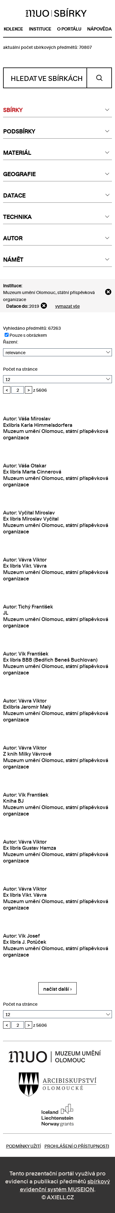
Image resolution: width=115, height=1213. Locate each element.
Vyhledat (99, 77)
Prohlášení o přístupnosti (76, 1146)
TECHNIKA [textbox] (17, 216)
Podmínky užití (23, 1146)
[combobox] (57, 109)
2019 (34, 306)
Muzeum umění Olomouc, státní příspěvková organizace (49, 295)
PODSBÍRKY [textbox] (19, 131)
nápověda (99, 28)
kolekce (13, 28)
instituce (40, 28)
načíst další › (57, 988)
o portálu (69, 28)
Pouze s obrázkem (26, 335)
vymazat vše (67, 306)
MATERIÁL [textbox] (17, 152)
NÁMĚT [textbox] (13, 259)
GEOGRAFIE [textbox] (19, 173)
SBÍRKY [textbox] (12, 109)
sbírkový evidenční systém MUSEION (65, 1185)
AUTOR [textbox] (12, 238)
